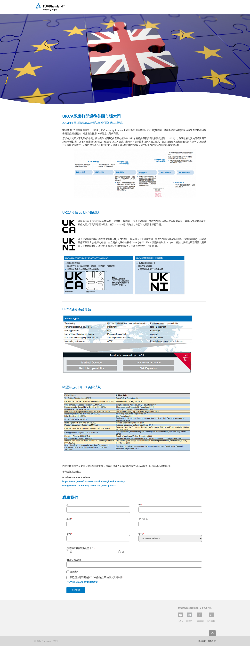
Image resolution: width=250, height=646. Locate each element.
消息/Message (73, 559)
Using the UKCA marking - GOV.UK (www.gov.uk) (89, 485)
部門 (141, 533)
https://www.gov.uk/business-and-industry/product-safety (93, 481)
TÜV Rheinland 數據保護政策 (82, 582)
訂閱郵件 (74, 571)
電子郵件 (143, 519)
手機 (69, 519)
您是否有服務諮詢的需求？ (80, 548)
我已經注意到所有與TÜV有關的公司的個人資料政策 (96, 577)
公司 (69, 533)
